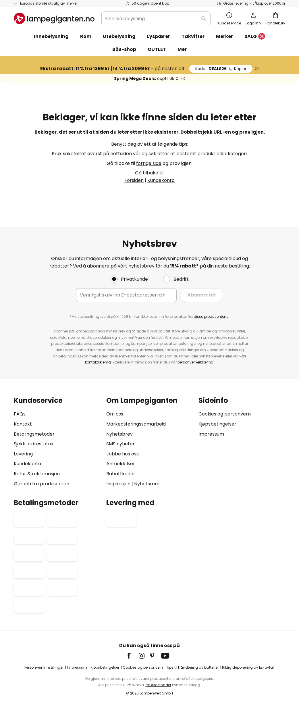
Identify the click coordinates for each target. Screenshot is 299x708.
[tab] (57, 442)
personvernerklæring (195, 362)
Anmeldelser (120, 463)
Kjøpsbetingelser (217, 424)
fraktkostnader (158, 684)
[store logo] (54, 18)
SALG (254, 37)
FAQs (20, 414)
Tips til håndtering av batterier (192, 667)
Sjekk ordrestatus (33, 443)
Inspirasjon (118, 483)
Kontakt (23, 424)
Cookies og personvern (224, 414)
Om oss (114, 414)
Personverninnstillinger (43, 667)
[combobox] (156, 18)
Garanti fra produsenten (41, 483)
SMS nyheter (120, 443)
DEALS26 (220, 69)
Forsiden (134, 180)
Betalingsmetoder (34, 434)
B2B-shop (124, 49)
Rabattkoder (120, 473)
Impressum (211, 434)
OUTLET (157, 49)
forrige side (148, 163)
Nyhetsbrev (119, 434)
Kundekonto (161, 180)
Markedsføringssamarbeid (136, 424)
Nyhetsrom (146, 483)
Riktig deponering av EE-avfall (248, 667)
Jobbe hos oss (122, 454)
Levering (23, 454)
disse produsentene (211, 316)
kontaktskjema (98, 362)
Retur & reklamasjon (37, 473)
